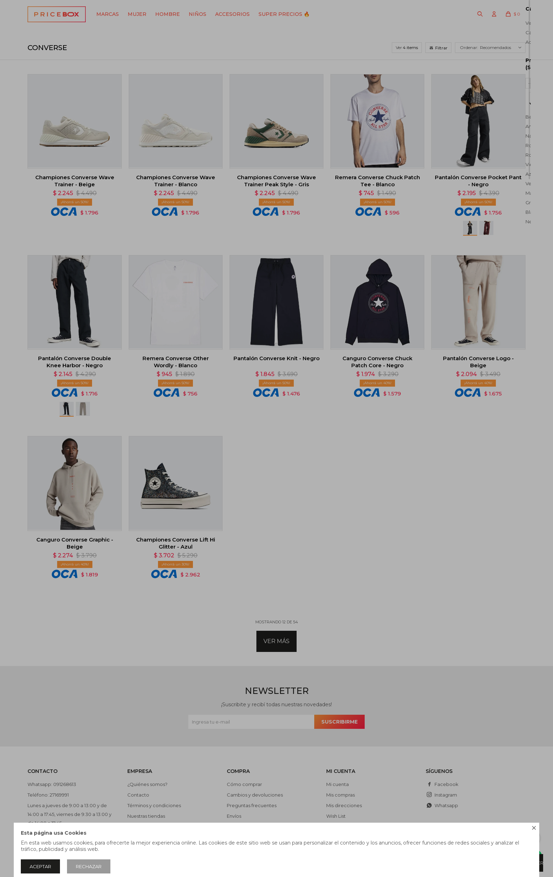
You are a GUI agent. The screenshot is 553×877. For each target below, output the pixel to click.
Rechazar (89, 866)
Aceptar (40, 866)
